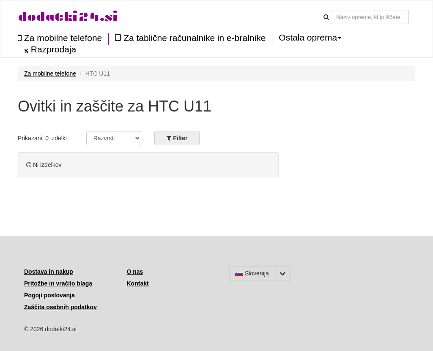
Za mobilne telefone (60, 37)
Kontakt (138, 283)
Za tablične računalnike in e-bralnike (190, 37)
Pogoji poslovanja (49, 295)
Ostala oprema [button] (310, 37)
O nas (135, 271)
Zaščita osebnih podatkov (60, 307)
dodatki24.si (68, 16)
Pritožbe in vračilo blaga (58, 283)
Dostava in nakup (48, 271)
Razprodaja (50, 49)
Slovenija (252, 273)
